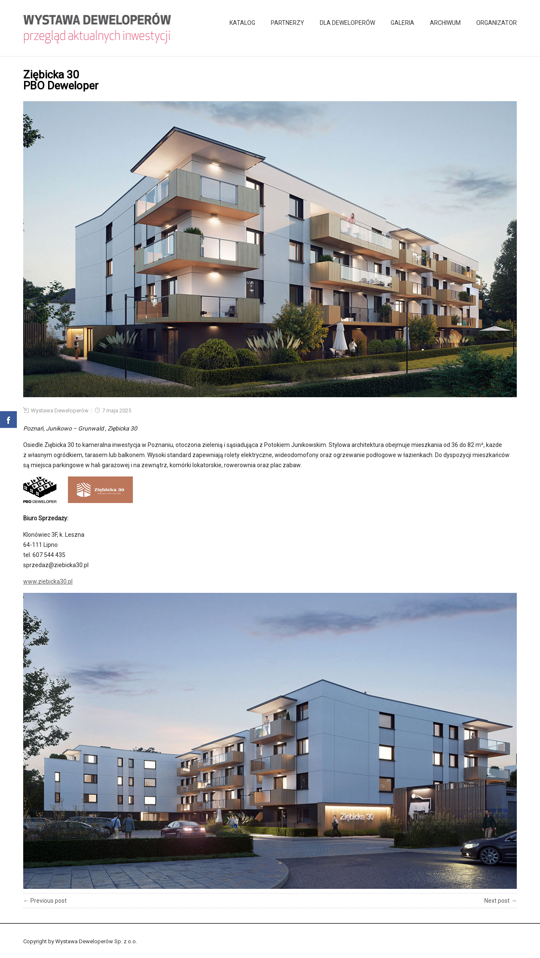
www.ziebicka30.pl (48, 581)
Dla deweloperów (347, 22)
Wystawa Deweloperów (60, 410)
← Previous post (45, 900)
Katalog (242, 22)
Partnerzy (287, 22)
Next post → (500, 900)
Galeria (402, 22)
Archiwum (445, 22)
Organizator (496, 22)
